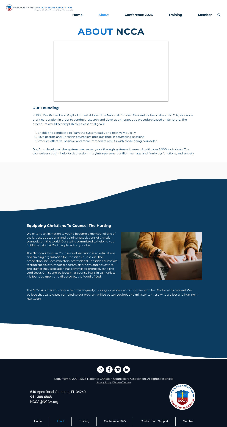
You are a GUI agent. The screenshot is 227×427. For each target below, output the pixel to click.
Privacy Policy (104, 382)
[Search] (219, 15)
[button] (200, 15)
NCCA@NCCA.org (44, 402)
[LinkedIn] (126, 369)
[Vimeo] (117, 369)
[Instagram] (100, 369)
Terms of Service (122, 382)
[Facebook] (109, 369)
